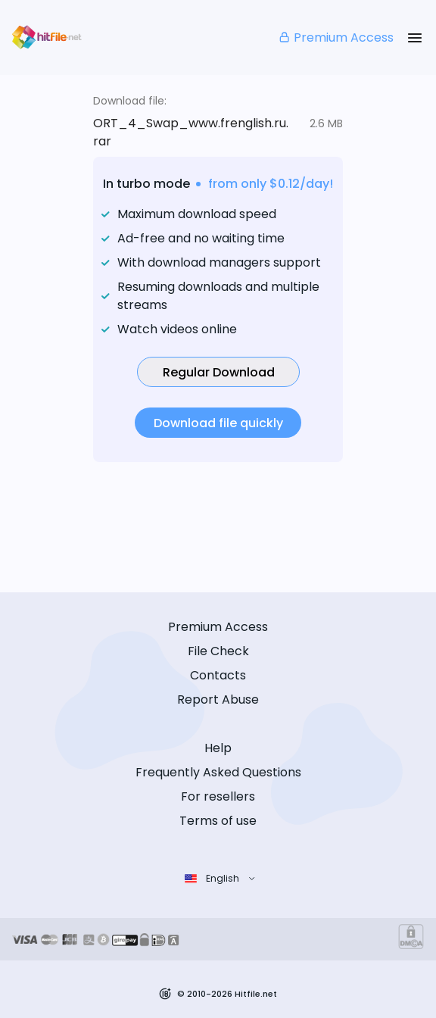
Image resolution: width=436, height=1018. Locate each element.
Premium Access (336, 37)
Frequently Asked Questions (218, 772)
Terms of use (218, 820)
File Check (218, 651)
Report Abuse (218, 699)
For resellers (218, 796)
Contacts (218, 675)
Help (218, 748)
